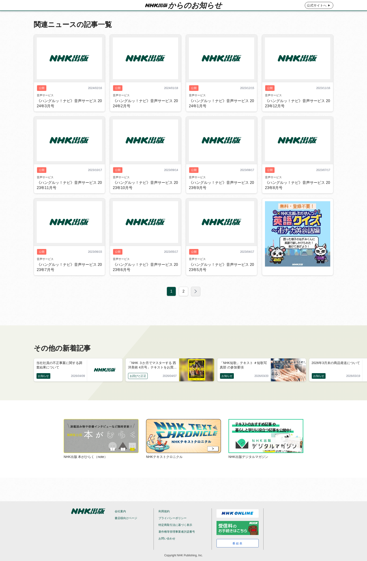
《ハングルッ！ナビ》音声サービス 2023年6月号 (145, 277)
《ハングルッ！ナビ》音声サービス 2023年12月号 (297, 114)
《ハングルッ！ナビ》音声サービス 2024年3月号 (69, 114)
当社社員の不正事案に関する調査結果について (59, 365)
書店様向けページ (126, 518)
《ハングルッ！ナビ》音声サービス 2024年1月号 (221, 114)
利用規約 (164, 511)
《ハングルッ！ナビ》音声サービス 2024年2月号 (145, 114)
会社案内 (120, 511)
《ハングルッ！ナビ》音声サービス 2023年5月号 (221, 277)
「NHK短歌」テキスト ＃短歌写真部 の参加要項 (243, 365)
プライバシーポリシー (172, 518)
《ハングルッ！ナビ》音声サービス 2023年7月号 (69, 277)
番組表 (237, 543)
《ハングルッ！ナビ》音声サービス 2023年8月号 (297, 195)
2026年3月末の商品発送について (336, 363)
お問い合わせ (166, 538)
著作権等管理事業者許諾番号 (176, 531)
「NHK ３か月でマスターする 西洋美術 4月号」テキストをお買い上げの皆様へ (152, 365)
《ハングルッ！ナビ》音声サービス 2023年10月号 (145, 195)
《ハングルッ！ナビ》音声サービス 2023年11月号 (69, 195)
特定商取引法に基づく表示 (175, 525)
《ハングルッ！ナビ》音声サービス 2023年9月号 (221, 195)
